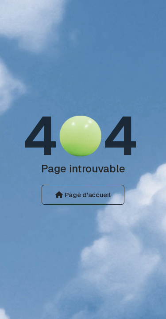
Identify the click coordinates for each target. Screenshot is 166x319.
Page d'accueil (82, 195)
